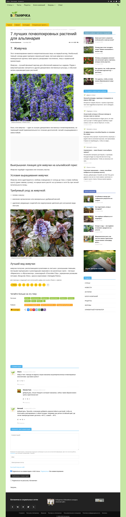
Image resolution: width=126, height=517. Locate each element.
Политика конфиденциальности (91, 513)
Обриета (64, 298)
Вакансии (43, 513)
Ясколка (71, 298)
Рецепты (27, 5)
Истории (88, 292)
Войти (8, 1)
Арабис (27, 301)
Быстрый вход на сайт (17, 467)
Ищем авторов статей (94, 268)
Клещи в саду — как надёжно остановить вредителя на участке (104, 228)
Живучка (45, 298)
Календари (26, 25)
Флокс (27, 298)
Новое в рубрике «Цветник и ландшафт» (98, 33)
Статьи (10, 5)
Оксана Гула (27, 390)
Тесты (19, 5)
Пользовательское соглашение (72, 513)
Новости (88, 287)
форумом (12, 453)
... (44, 301)
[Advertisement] (44, 338)
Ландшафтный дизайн (30, 29)
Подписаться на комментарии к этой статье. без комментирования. (37, 471)
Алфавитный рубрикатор (94, 309)
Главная (9, 25)
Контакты (104, 513)
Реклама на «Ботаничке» (55, 513)
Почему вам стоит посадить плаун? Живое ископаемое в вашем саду (104, 49)
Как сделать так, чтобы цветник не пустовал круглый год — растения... (105, 70)
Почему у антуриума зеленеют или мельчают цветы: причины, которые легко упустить (105, 60)
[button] (118, 5)
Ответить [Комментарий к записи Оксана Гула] (26, 402)
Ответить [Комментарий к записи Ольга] (20, 384)
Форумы (51, 5)
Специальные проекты (40, 25)
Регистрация (14, 1)
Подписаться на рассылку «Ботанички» (23, 480)
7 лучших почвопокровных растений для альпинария (52, 29)
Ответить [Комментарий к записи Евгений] (20, 423)
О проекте (22, 513)
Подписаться (45, 471)
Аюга (34, 301)
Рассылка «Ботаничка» (32, 513)
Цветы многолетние (48, 305)
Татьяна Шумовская (15, 42)
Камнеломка (54, 298)
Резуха (39, 301)
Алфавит (17, 25)
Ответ (60, 5)
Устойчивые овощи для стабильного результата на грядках (103, 198)
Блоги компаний (39, 5)
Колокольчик (36, 298)
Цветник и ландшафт (16, 29)
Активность (21, 1)
